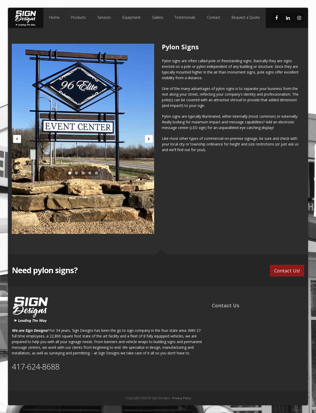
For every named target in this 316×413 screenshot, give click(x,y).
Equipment (131, 17)
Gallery (157, 17)
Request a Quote (246, 17)
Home (54, 17)
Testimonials (185, 17)
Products (78, 17)
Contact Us (225, 305)
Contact (213, 17)
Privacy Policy (181, 398)
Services (104, 17)
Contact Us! (287, 271)
